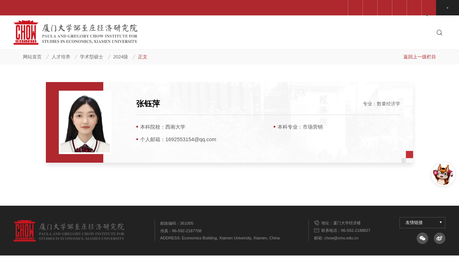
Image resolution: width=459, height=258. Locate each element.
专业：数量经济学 (381, 103)
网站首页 (32, 56)
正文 (142, 56)
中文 (432, 7)
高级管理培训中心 (356, 7)
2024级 (120, 56)
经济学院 (262, 7)
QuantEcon (401, 7)
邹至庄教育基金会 (304, 7)
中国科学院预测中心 (165, 7)
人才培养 (61, 56)
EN (448, 7)
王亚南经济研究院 (219, 7)
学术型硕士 (91, 56)
